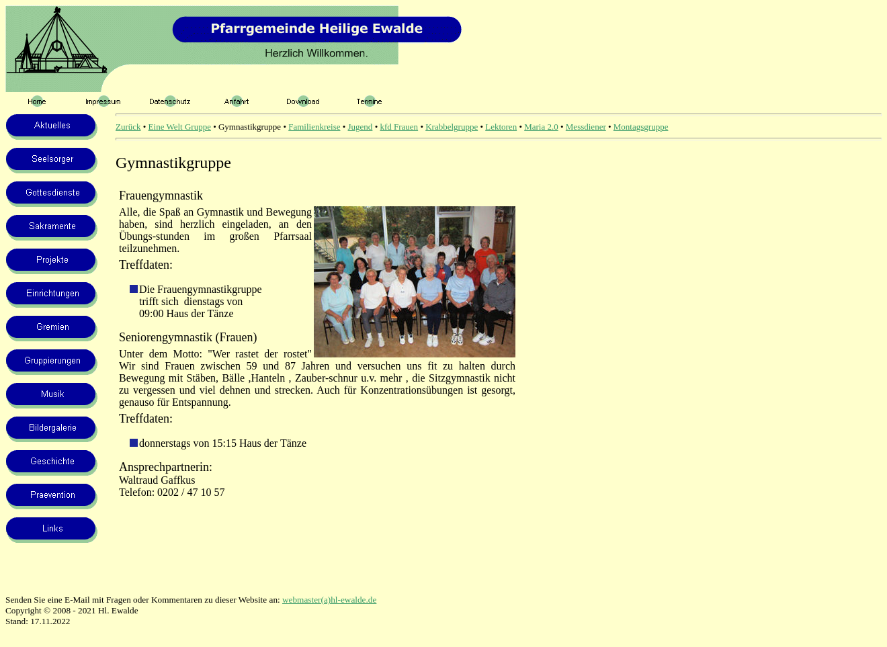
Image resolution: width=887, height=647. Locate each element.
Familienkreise (314, 127)
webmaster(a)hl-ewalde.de (329, 600)
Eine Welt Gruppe (180, 127)
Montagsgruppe (641, 127)
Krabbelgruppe (451, 127)
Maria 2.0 (541, 127)
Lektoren (501, 127)
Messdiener (586, 127)
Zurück (128, 127)
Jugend (360, 127)
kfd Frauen (399, 127)
